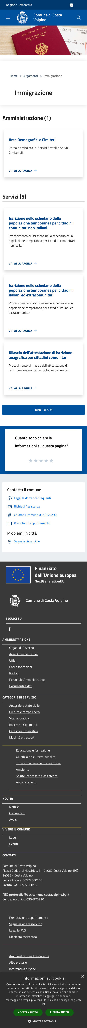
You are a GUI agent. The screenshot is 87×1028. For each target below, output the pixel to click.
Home (14, 75)
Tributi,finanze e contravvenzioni (38, 763)
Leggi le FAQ (17, 930)
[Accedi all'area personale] (71, 5)
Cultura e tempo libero (24, 711)
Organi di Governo (21, 647)
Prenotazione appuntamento (28, 917)
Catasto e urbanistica (23, 731)
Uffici (12, 660)
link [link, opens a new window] (43, 1004)
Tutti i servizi (43, 409)
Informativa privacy (22, 968)
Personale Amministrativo (27, 679)
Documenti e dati (20, 686)
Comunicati (17, 813)
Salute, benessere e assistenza (37, 775)
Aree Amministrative (23, 654)
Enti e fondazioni (20, 666)
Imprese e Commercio (23, 724)
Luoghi (13, 837)
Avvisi (13, 819)
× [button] (82, 976)
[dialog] (43, 1000)
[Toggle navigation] (8, 17)
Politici (13, 673)
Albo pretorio (18, 962)
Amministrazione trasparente (29, 956)
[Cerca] (78, 17)
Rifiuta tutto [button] (59, 1012)
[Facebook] (10, 629)
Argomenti (30, 75)
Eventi (13, 843)
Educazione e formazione (33, 750)
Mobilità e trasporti (22, 737)
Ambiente (22, 769)
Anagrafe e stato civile (24, 705)
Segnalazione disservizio (25, 924)
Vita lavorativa (19, 718)
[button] (43, 1021)
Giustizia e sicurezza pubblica (36, 756)
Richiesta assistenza (23, 936)
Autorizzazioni (25, 782)
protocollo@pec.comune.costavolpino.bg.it (39, 894)
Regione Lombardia (19, 4)
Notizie (14, 806)
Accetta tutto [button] (28, 1012)
